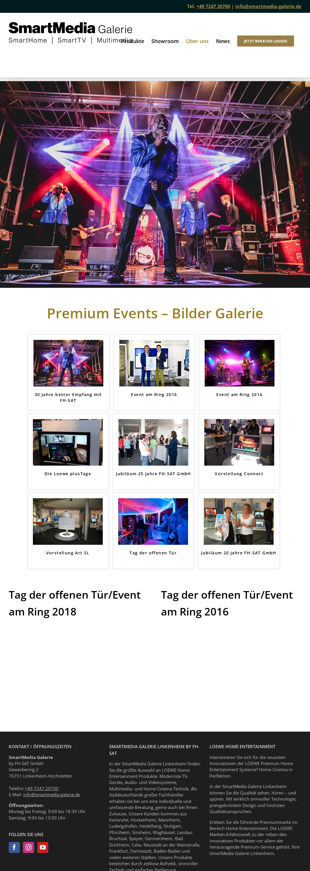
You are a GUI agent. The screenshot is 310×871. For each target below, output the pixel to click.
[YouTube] (42, 847)
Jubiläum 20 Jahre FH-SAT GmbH (239, 553)
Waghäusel (164, 832)
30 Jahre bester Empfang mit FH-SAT (68, 397)
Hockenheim (143, 820)
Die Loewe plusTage (68, 473)
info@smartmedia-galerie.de (268, 6)
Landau (184, 832)
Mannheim (169, 820)
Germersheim (159, 838)
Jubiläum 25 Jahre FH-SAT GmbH (153, 473)
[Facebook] (14, 847)
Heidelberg (150, 826)
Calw (136, 845)
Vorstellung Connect (239, 473)
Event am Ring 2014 (239, 394)
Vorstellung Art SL (68, 553)
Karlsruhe (118, 820)
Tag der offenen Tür (153, 553)
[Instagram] (28, 847)
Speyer (136, 838)
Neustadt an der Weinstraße (171, 845)
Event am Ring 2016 (154, 394)
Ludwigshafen (123, 826)
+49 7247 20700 (213, 6)
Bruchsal (118, 838)
